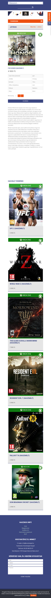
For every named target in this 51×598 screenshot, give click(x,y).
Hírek (25, 526)
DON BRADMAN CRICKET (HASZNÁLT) (25, 502)
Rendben (33, 595)
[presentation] (20, 581)
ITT (25, 595)
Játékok (39, 27)
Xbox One (33, 27)
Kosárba (25, 101)
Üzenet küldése (25, 576)
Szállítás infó (25, 530)
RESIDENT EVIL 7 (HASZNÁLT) (21, 398)
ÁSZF (25, 534)
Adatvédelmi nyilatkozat (25, 532)
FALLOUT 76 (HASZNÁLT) (19, 456)
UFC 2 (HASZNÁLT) (17, 228)
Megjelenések (25, 528)
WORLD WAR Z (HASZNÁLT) (20, 284)
